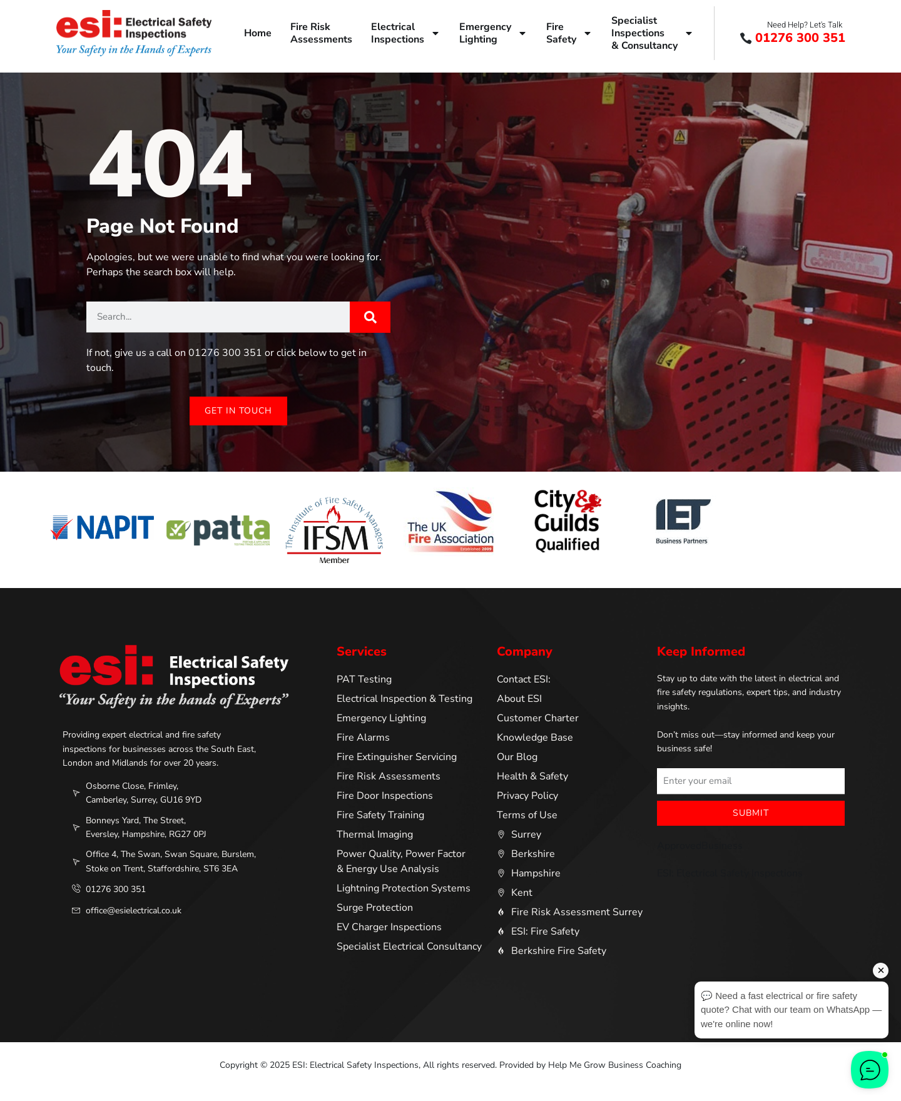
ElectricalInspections (405, 33)
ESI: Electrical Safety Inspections (730, 873)
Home (258, 33)
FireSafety (569, 33)
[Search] (370, 317)
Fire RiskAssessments (321, 33)
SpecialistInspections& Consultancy (652, 33)
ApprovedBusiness (700, 846)
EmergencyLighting (493, 33)
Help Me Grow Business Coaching (614, 1065)
